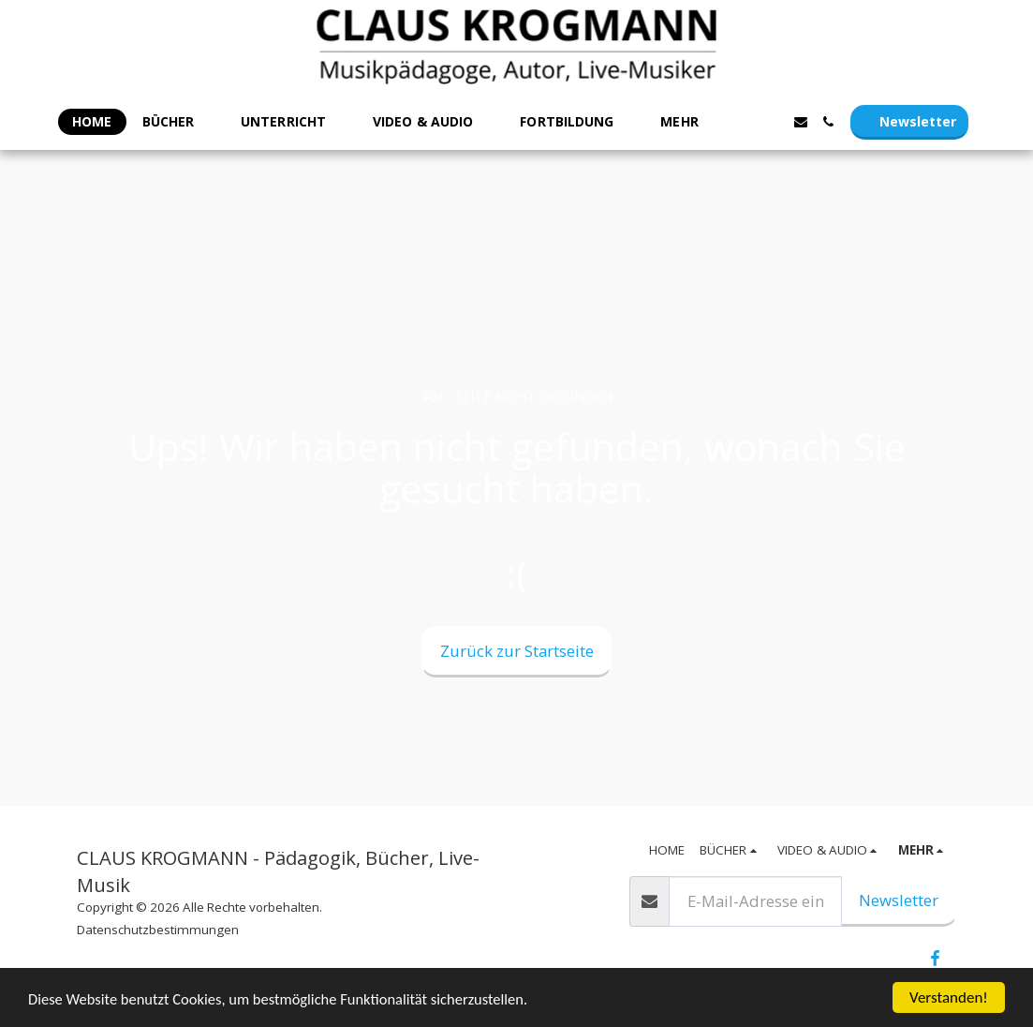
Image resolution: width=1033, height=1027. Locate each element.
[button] (177, 122)
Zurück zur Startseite (517, 651)
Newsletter (898, 900)
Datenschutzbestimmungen (158, 929)
